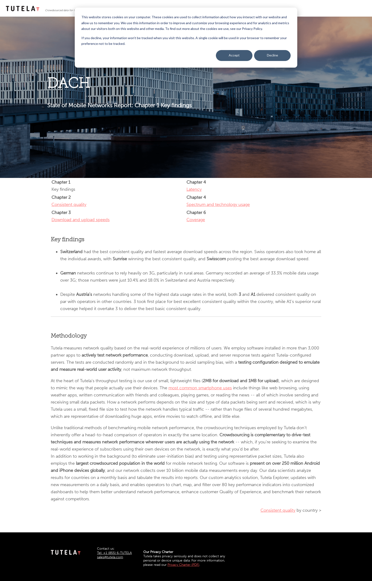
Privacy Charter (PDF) (183, 565)
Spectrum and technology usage (218, 204)
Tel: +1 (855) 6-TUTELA (114, 553)
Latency (194, 189)
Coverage (195, 219)
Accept (234, 55)
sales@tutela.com (110, 557)
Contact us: (106, 549)
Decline (272, 55)
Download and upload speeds (80, 219)
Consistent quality (68, 204)
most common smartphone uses (200, 387)
